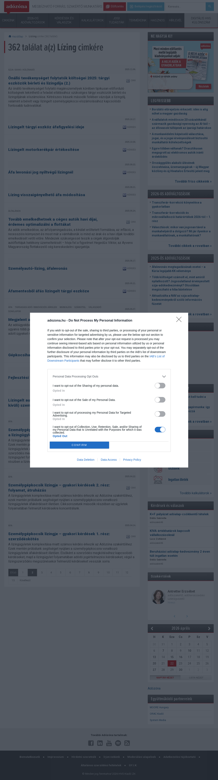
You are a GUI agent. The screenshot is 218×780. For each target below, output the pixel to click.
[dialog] (109, 390)
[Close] (180, 321)
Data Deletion (86, 459)
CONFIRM (79, 445)
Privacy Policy (132, 459)
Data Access (109, 459)
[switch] (160, 385)
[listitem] (109, 376)
